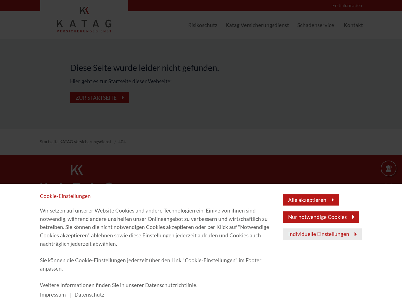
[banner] (201, 151)
